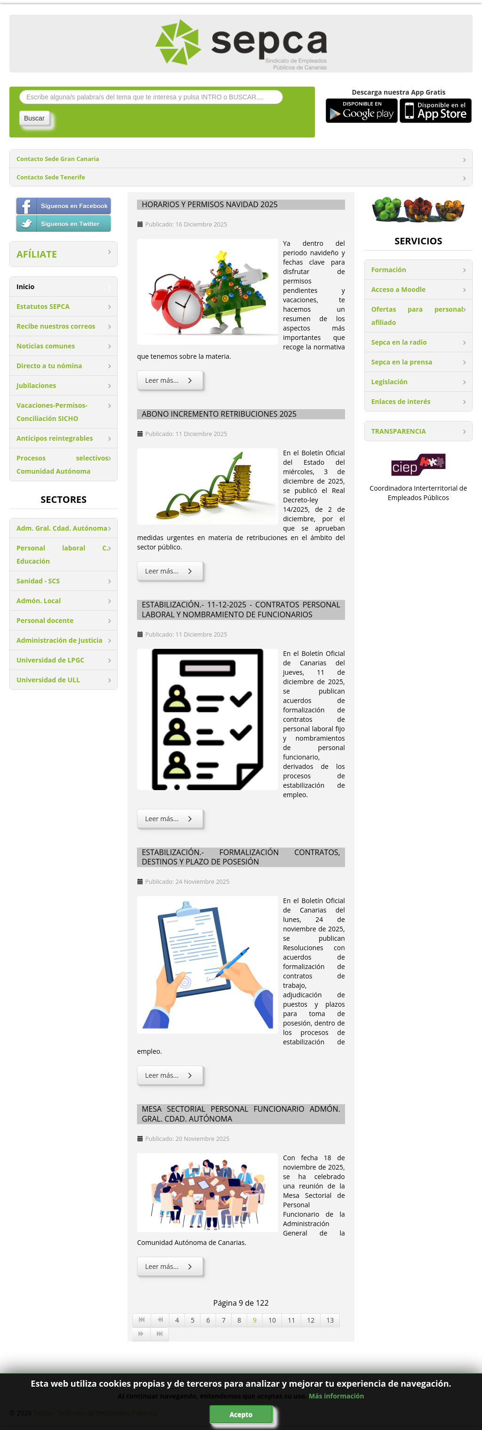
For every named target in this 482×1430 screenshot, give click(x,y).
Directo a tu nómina (49, 365)
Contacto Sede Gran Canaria (57, 159)
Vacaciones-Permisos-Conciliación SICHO (52, 412)
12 (310, 1320)
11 (291, 1320)
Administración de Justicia (59, 640)
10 (272, 1320)
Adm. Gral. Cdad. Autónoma (61, 528)
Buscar (34, 118)
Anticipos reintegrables (54, 438)
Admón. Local (38, 600)
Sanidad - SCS (38, 580)
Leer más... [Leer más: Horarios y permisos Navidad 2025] (170, 380)
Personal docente (44, 620)
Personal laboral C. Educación (62, 554)
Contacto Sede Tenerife (50, 177)
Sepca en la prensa (402, 361)
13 (330, 1320)
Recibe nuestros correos (56, 326)
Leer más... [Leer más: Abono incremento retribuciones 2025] (170, 570)
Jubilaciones (36, 385)
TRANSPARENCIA (398, 431)
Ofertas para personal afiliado (417, 316)
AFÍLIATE (36, 254)
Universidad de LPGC (50, 659)
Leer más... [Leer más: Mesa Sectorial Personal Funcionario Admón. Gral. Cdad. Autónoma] (170, 1266)
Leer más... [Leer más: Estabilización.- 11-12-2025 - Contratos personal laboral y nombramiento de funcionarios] (170, 818)
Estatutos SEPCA (43, 306)
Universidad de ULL (48, 679)
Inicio (25, 286)
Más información (336, 1395)
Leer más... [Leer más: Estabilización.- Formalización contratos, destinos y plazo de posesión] (170, 1075)
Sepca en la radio (399, 342)
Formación (388, 269)
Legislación (389, 381)
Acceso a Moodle (398, 289)
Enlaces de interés (401, 401)
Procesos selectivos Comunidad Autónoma (62, 464)
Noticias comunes (45, 345)
